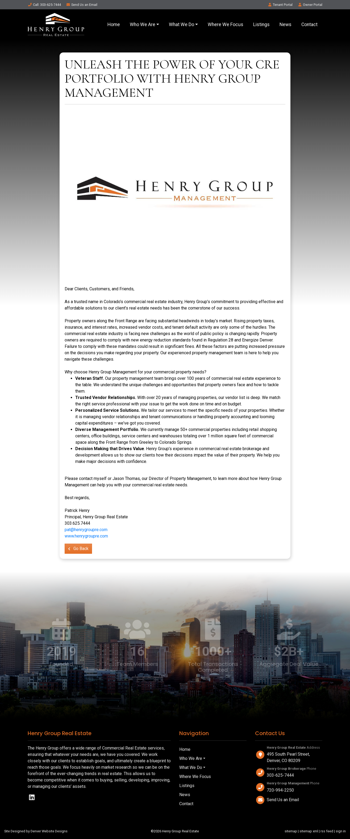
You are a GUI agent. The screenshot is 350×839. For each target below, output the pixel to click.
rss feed (326, 831)
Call (44, 5)
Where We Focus (225, 24)
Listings (261, 24)
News (285, 24)
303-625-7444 (280, 775)
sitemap (291, 831)
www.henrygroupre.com (86, 536)
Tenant (280, 5)
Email (81, 5)
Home (113, 24)
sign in (341, 831)
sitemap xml (308, 831)
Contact (309, 24)
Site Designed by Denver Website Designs (36, 831)
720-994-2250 (280, 790)
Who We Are (142, 24)
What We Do (181, 24)
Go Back (78, 548)
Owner (310, 5)
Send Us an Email (283, 799)
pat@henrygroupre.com (86, 529)
